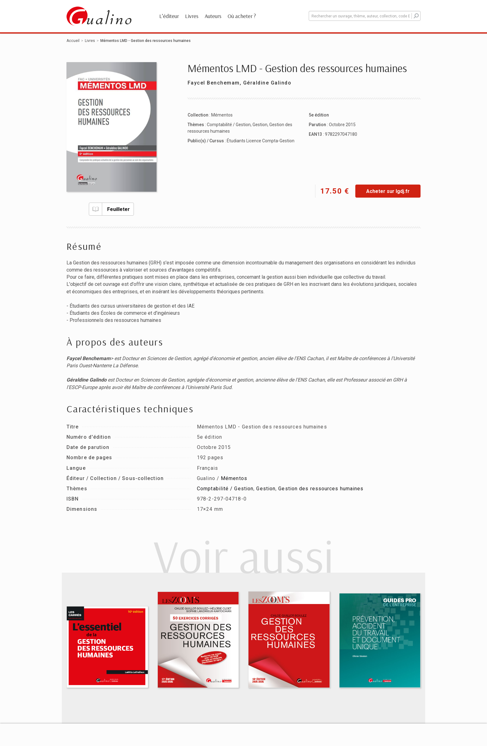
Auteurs (213, 16)
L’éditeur (169, 16)
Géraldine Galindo (267, 83)
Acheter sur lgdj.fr (388, 191)
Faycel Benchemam (214, 83)
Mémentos (222, 114)
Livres (191, 16)
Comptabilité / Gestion (229, 124)
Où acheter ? (242, 16)
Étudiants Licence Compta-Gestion (260, 140)
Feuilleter (109, 209)
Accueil (73, 41)
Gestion (260, 124)
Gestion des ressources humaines (320, 489)
